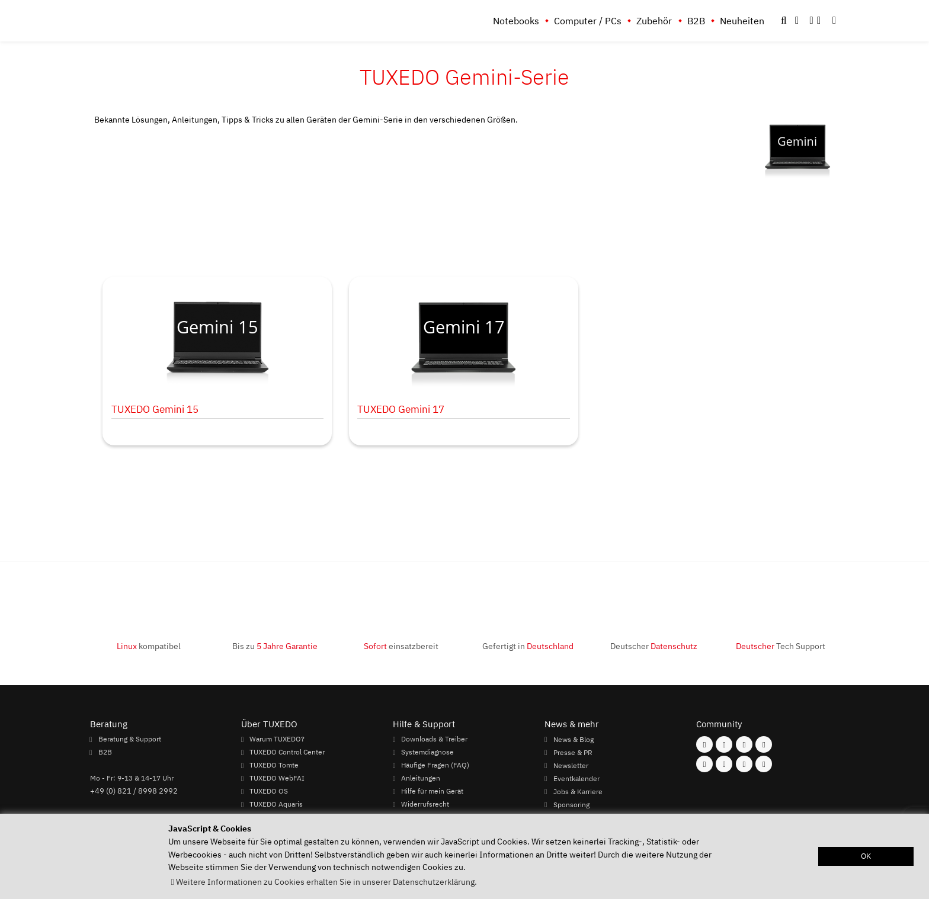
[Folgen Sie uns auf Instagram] (724, 744)
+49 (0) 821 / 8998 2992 (134, 790)
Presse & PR (572, 752)
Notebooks (516, 21)
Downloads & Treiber (434, 739)
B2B (696, 21)
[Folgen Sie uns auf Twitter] (763, 744)
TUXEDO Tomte (274, 765)
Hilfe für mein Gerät (432, 791)
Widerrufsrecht (425, 804)
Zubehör (654, 21)
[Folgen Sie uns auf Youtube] (704, 764)
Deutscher (653, 645)
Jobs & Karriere (578, 791)
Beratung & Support (129, 739)
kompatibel (149, 645)
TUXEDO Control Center (287, 752)
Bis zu (275, 645)
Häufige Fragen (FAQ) (435, 765)
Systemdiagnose (427, 752)
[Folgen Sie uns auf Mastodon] (744, 744)
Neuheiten (742, 21)
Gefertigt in (528, 645)
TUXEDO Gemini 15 (154, 409)
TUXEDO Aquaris (276, 804)
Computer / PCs (588, 21)
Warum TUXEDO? (277, 739)
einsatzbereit (401, 645)
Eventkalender (576, 778)
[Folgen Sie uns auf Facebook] (704, 744)
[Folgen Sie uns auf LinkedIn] (744, 764)
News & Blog (573, 739)
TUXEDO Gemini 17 (400, 409)
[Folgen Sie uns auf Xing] (724, 764)
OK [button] (866, 856)
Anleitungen (420, 778)
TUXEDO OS (268, 791)
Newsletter (570, 765)
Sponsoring (571, 804)
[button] (834, 20)
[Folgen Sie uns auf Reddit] (763, 764)
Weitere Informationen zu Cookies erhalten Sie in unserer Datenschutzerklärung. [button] (326, 881)
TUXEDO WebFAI (277, 778)
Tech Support (780, 645)
